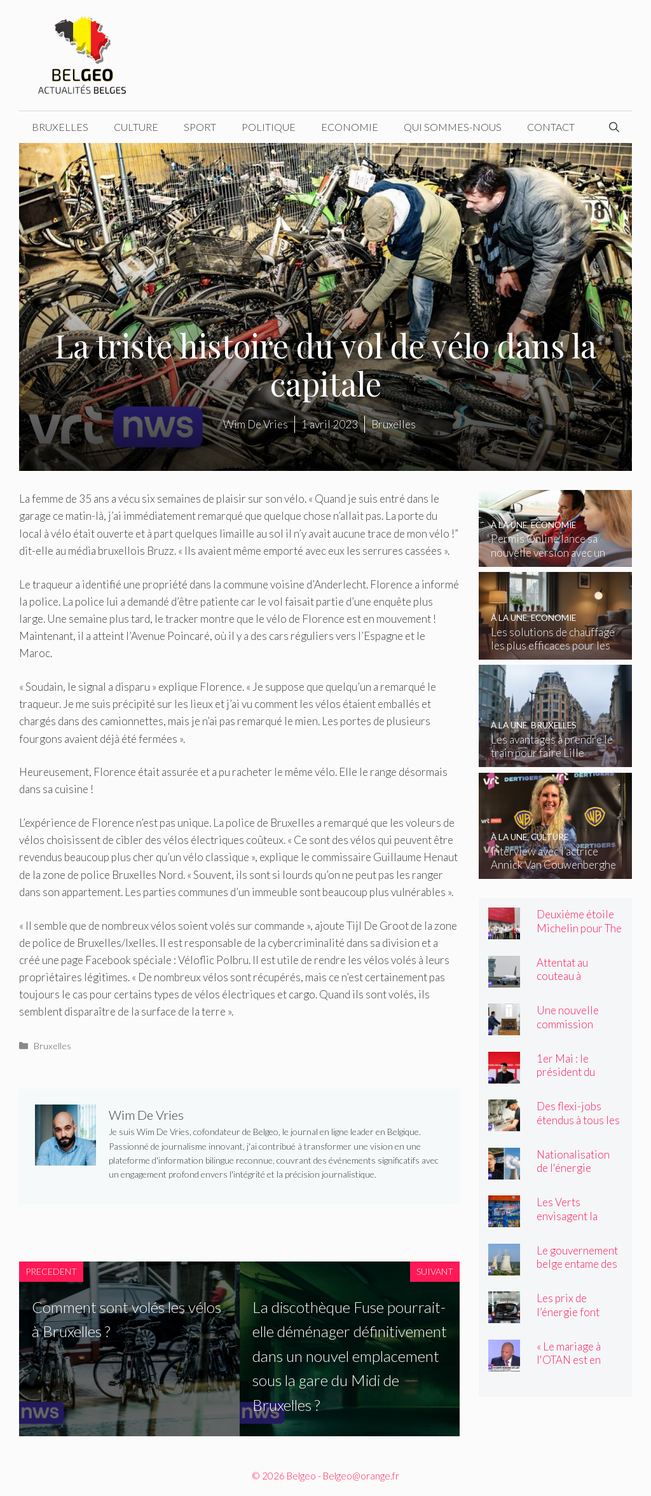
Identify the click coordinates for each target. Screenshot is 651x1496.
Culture (136, 127)
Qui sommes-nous (453, 127)
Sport (200, 127)
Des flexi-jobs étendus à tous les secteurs (578, 1119)
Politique (269, 127)
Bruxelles (60, 127)
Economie (349, 127)
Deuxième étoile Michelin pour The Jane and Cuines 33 (579, 934)
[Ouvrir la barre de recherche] (614, 127)
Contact (551, 127)
